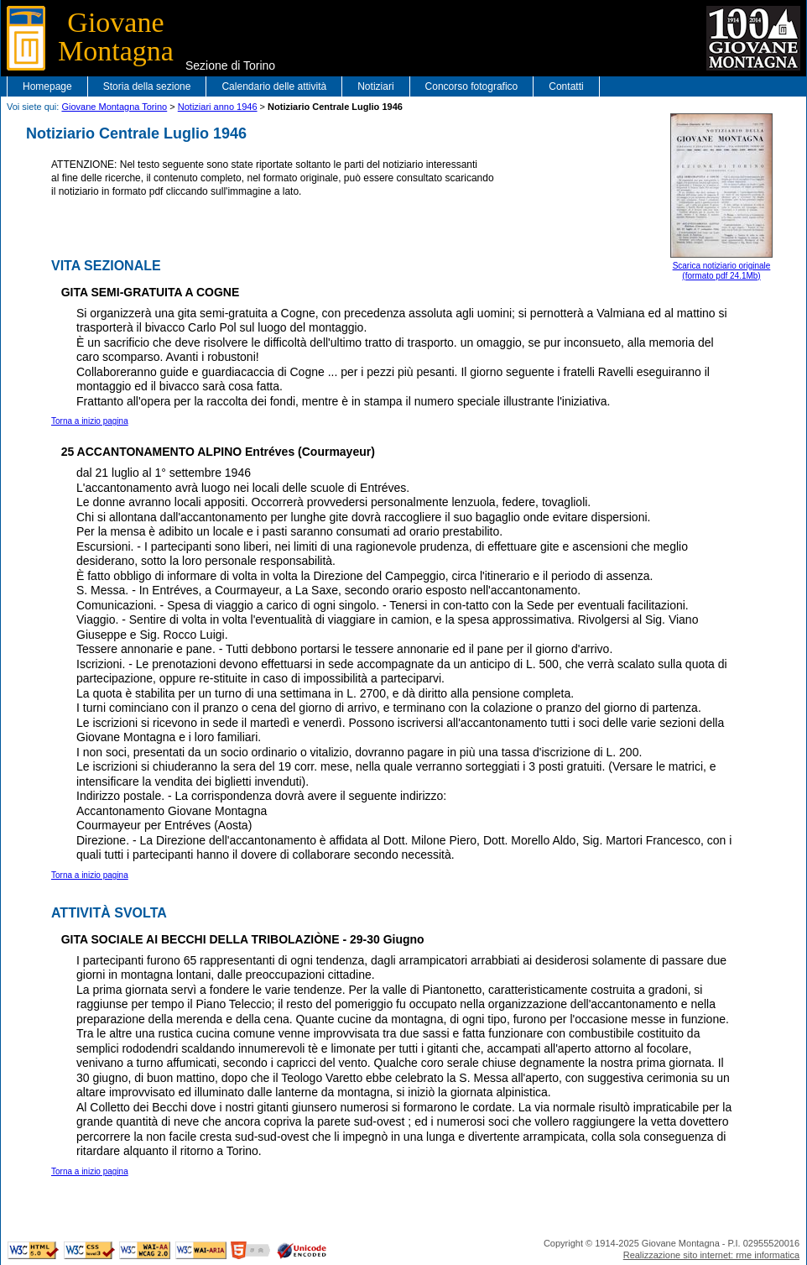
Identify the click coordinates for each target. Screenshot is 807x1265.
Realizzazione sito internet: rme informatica (711, 1255)
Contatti (566, 86)
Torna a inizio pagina (89, 421)
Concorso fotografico (471, 86)
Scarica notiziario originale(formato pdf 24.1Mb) (721, 196)
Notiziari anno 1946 (218, 107)
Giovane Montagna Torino (114, 107)
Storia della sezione (147, 86)
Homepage (47, 86)
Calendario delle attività (273, 86)
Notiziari (375, 86)
